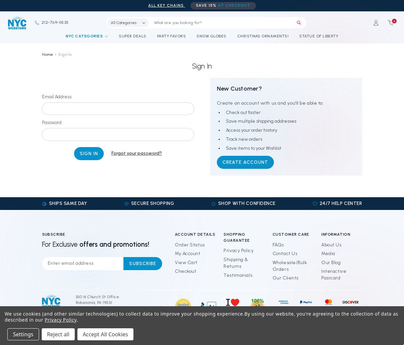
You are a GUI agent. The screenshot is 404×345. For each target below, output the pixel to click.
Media (328, 253)
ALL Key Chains (166, 5)
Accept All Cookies (105, 334)
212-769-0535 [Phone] (51, 22)
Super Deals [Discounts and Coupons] (132, 36)
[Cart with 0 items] (388, 22)
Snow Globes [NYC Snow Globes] (211, 36)
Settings (23, 334)
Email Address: (57, 97)
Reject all (58, 334)
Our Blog (331, 262)
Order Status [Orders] (190, 245)
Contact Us (285, 253)
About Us (331, 245)
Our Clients (286, 278)
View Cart (186, 262)
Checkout (185, 271)
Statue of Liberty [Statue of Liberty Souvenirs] (318, 36)
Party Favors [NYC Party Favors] (171, 36)
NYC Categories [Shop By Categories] (87, 36)
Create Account (246, 162)
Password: (52, 122)
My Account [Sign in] (187, 253)
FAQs (278, 245)
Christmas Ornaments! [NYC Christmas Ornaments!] (263, 36)
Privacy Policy (239, 250)
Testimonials (238, 275)
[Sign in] (376, 22)
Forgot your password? (136, 153)
